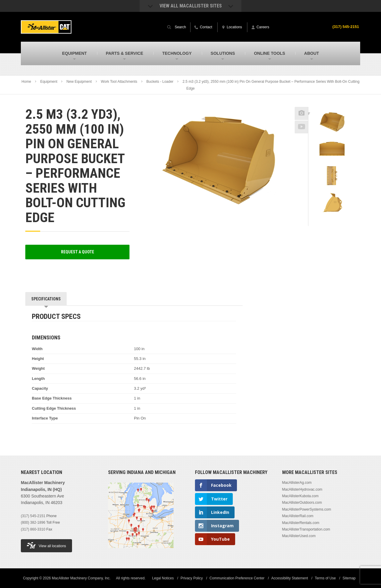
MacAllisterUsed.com (299, 536)
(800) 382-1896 (33, 522)
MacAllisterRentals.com (300, 523)
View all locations (46, 545)
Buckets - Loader (160, 81)
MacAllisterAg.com (297, 483)
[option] (332, 123)
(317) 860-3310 (33, 529)
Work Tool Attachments (119, 81)
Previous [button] (332, 105)
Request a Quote (77, 251)
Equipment (48, 81)
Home (26, 81)
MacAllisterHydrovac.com (302, 489)
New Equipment (79, 81)
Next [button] (339, 222)
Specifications (46, 299)
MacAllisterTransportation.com (306, 529)
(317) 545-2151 (344, 26)
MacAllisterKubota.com (300, 496)
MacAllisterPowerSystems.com (306, 509)
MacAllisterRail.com (297, 516)
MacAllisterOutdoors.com (302, 502)
